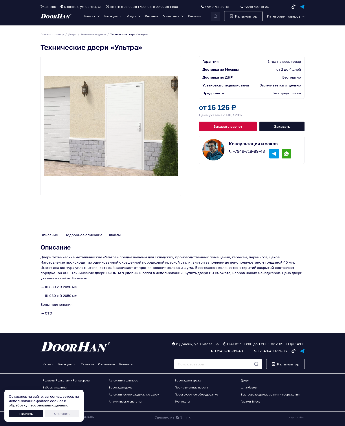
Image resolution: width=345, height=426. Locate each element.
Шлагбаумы (249, 387)
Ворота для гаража (188, 380)
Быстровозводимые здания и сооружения (270, 394)
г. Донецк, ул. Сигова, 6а (82, 7)
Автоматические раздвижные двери (134, 394)
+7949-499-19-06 (256, 7)
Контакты (194, 16)
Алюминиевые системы (125, 401)
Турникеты (182, 401)
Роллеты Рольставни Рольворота (66, 380)
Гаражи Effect (250, 401)
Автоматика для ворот (124, 380)
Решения (151, 16)
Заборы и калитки (55, 387)
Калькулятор (113, 16)
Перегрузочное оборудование (196, 394)
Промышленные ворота (191, 387)
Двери (245, 380)
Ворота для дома (120, 387)
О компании (171, 16)
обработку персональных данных (38, 405)
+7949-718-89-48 (217, 7)
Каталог (89, 16)
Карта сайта (297, 417)
